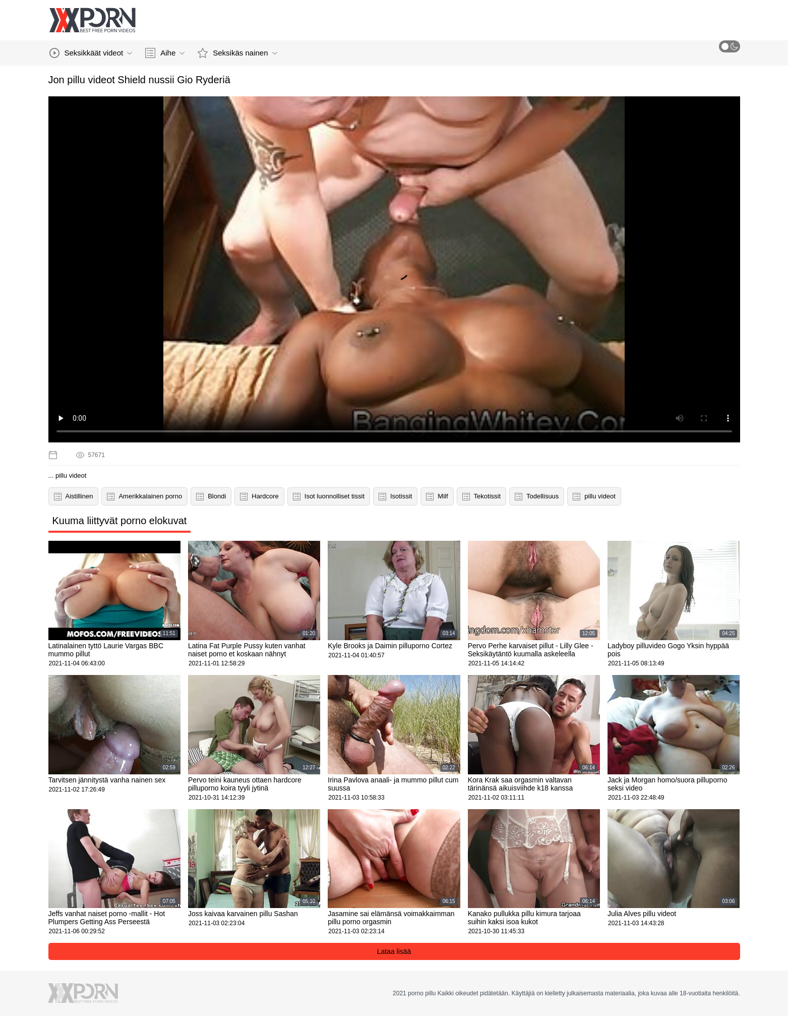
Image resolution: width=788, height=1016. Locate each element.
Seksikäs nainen (237, 53)
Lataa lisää (394, 951)
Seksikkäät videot (91, 53)
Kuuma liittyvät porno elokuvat (119, 520)
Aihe (165, 53)
